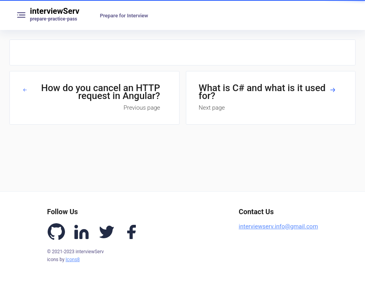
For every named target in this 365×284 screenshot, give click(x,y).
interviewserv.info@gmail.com (278, 226)
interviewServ (55, 11)
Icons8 (73, 259)
